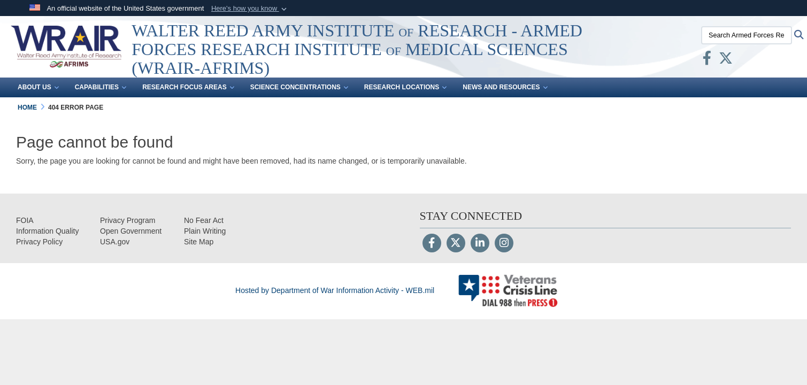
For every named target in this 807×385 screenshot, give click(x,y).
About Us (38, 87)
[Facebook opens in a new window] (707, 60)
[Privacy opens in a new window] (39, 241)
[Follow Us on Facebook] (431, 244)
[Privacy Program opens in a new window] (127, 220)
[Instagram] (504, 244)
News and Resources (505, 87)
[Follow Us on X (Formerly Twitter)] (456, 244)
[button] (250, 8)
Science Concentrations (299, 87)
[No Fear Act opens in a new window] (204, 220)
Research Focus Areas (188, 87)
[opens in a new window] (47, 231)
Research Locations (405, 87)
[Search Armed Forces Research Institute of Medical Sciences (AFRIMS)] (746, 35)
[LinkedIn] (480, 244)
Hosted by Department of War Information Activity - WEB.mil (334, 290)
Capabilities (100, 87)
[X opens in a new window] (726, 60)
